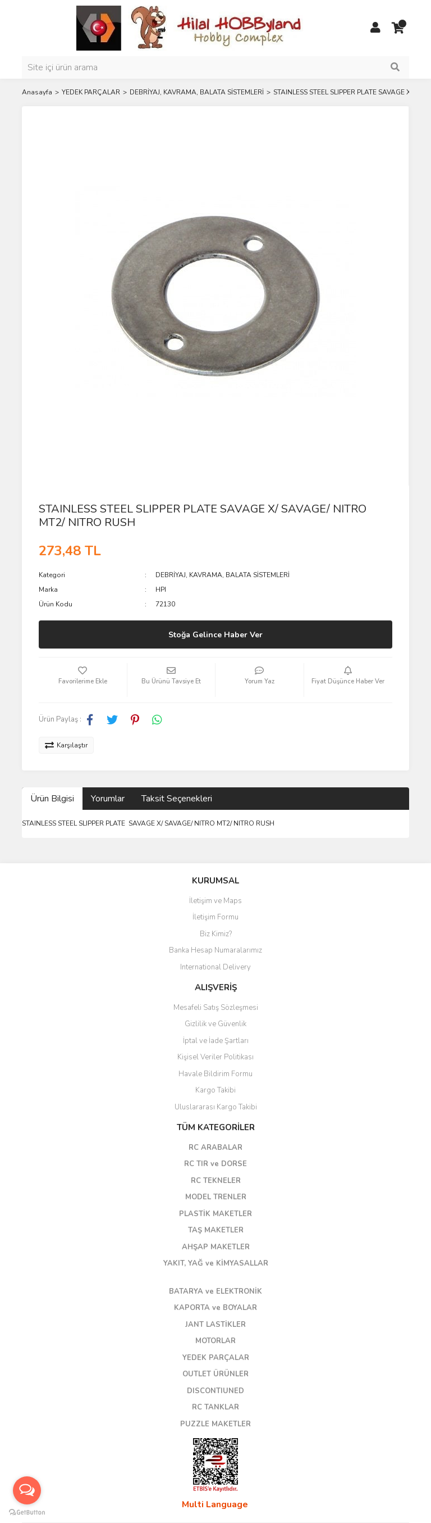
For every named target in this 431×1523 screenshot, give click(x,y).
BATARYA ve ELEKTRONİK (215, 1291)
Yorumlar (108, 798)
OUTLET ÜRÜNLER (215, 1374)
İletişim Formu (215, 917)
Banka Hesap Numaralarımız (215, 950)
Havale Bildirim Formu (215, 1074)
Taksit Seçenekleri (176, 798)
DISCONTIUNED (215, 1391)
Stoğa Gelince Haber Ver (215, 634)
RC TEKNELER (216, 1181)
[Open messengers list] (27, 1490)
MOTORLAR (215, 1341)
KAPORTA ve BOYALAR (215, 1308)
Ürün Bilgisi (52, 798)
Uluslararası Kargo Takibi (216, 1107)
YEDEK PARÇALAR (215, 1358)
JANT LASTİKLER (215, 1325)
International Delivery (215, 967)
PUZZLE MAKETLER (215, 1424)
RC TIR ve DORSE (215, 1164)
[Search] (215, 67)
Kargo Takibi (215, 1090)
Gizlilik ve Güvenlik (215, 1024)
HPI (160, 589)
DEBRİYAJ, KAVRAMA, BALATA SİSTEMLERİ (222, 574)
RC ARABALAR (215, 1148)
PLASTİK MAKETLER (215, 1214)
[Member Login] (375, 28)
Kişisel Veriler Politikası (215, 1057)
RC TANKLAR (215, 1407)
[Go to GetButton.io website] (27, 1511)
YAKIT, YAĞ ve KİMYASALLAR (215, 1263)
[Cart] (398, 28)
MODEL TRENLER (215, 1197)
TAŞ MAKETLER (216, 1230)
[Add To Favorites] (83, 680)
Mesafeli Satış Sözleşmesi (215, 1008)
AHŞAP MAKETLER (216, 1247)
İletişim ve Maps (215, 901)
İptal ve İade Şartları (216, 1041)
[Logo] (190, 27)
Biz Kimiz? (216, 934)
